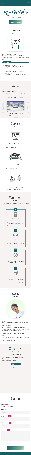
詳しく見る (9, 115)
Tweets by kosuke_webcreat (9, 367)
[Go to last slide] (3, 108)
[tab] (13, 117)
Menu (29, 2)
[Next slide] (27, 108)
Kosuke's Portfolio (3, 3)
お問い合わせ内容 (4, 422)
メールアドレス (4, 416)
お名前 (2, 409)
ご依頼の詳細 (3, 430)
